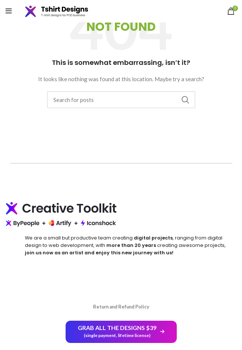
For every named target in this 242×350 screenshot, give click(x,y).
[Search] (121, 99)
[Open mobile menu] (9, 11)
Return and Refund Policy (121, 307)
